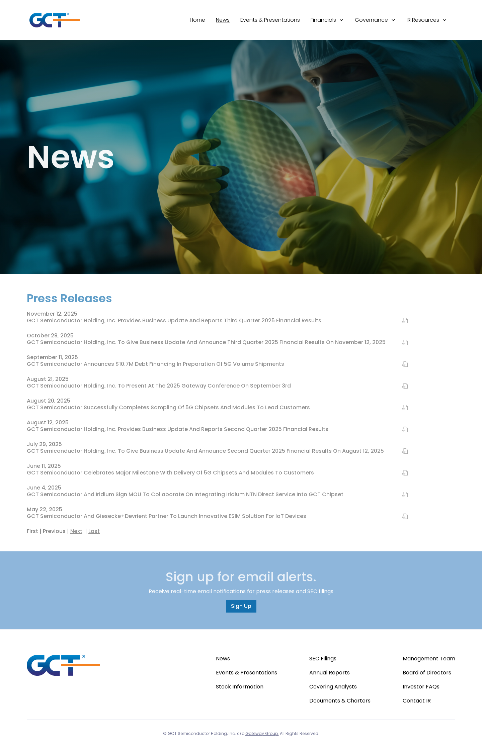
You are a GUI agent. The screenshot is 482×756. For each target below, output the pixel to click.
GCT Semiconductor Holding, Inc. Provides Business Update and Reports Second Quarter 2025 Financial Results (177, 429)
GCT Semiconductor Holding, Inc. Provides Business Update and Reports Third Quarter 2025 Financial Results (174, 320)
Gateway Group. (262, 733)
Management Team (429, 658)
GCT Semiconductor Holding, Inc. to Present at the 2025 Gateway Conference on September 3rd (159, 386)
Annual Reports (329, 672)
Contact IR (417, 701)
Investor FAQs (421, 686)
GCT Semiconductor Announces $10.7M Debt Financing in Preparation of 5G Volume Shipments (155, 364)
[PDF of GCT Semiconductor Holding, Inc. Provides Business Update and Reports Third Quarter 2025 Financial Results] (401, 321)
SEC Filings (322, 658)
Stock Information (239, 686)
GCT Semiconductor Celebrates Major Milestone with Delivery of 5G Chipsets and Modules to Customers (170, 472)
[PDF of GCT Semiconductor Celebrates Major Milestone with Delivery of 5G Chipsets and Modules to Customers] (401, 473)
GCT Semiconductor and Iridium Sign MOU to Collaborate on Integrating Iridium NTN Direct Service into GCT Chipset (185, 494)
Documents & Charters (340, 701)
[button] (327, 20)
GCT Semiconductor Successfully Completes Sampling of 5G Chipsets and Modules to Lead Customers (168, 407)
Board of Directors (427, 672)
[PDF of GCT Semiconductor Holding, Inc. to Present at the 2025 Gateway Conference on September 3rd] (401, 386)
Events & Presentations (270, 20)
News (223, 20)
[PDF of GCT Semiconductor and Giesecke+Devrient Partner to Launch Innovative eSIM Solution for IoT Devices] (401, 516)
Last (94, 531)
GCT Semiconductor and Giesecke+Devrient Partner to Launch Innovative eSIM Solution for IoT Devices (166, 516)
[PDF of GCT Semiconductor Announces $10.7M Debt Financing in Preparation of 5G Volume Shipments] (401, 364)
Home (197, 20)
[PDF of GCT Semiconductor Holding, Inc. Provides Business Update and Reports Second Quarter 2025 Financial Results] (401, 429)
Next (76, 531)
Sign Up (241, 606)
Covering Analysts (333, 686)
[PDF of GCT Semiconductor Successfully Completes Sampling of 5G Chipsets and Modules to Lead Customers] (401, 408)
